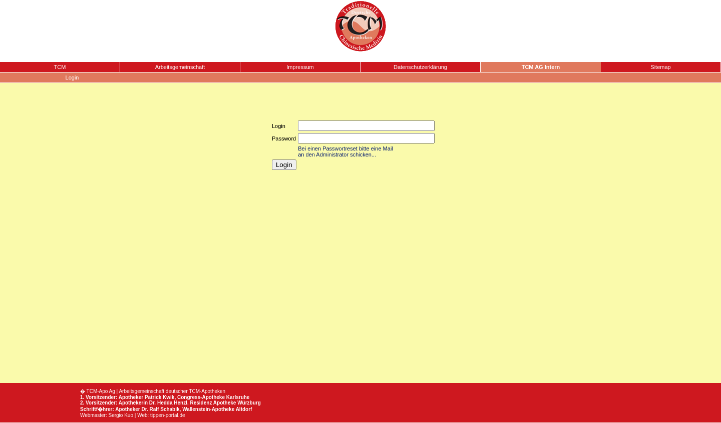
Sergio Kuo (121, 415)
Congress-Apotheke (201, 397)
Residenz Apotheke (213, 403)
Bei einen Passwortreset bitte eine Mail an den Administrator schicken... (345, 152)
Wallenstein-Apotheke (208, 409)
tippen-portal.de (167, 415)
